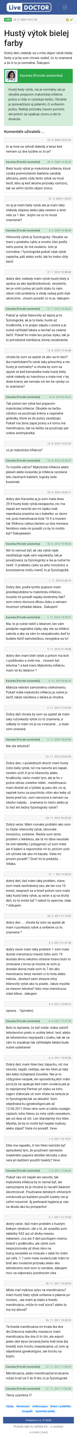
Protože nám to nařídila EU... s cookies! (38, 1426)
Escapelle (27, 1411)
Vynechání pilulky (45, 1411)
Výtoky (10, 1406)
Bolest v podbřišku (60, 1406)
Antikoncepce (40, 1406)
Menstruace (23, 1406)
